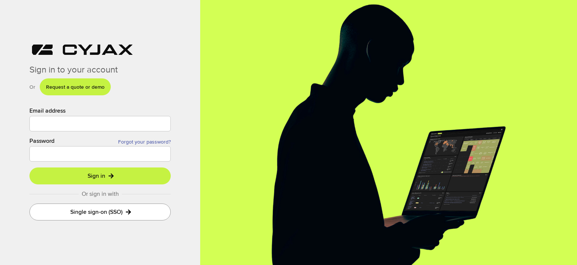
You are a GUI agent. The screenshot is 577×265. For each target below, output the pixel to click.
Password (41, 141)
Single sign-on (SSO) (100, 212)
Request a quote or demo (75, 87)
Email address (47, 110)
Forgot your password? (144, 141)
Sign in (101, 176)
